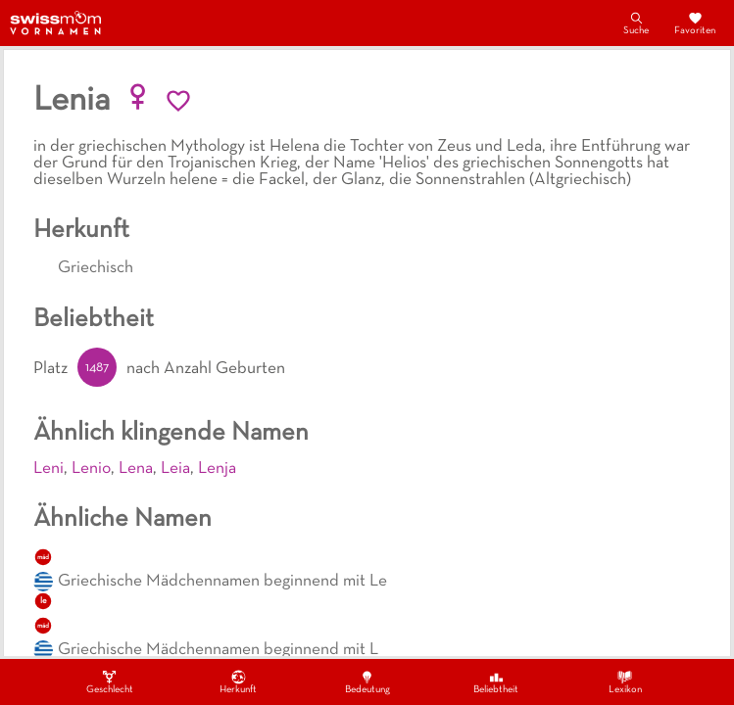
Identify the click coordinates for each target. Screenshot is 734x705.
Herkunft (238, 681)
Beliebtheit (495, 681)
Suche (636, 22)
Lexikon (625, 681)
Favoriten (694, 22)
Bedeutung (367, 681)
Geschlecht (109, 681)
